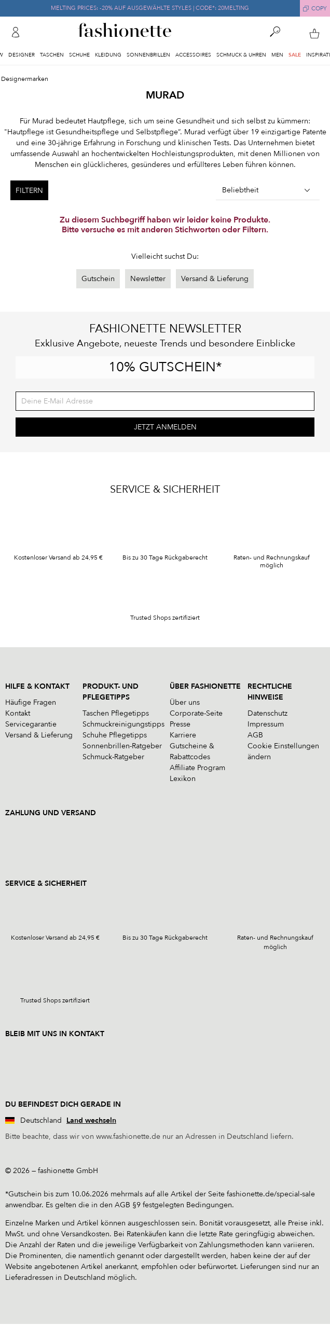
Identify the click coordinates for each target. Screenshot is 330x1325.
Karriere (183, 735)
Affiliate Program (197, 768)
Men (277, 55)
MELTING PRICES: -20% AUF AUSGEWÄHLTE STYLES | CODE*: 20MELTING (150, 8)
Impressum (266, 724)
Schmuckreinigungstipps (123, 724)
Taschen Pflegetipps (115, 713)
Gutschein (98, 279)
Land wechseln (91, 1120)
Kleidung (108, 55)
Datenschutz (267, 713)
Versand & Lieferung (215, 279)
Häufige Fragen (30, 702)
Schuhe (79, 55)
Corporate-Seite (196, 713)
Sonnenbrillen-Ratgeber (122, 746)
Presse (180, 724)
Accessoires (193, 55)
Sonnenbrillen (148, 55)
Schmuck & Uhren (241, 55)
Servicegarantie (31, 724)
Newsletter (148, 279)
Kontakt (17, 713)
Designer (21, 55)
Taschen (52, 55)
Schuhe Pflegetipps (114, 735)
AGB (255, 735)
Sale (294, 55)
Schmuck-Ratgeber (113, 757)
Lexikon (183, 779)
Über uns (185, 702)
